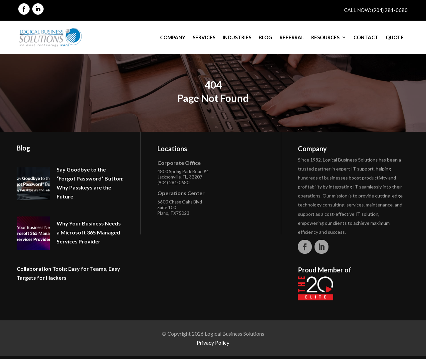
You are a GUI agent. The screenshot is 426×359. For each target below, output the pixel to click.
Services (204, 37)
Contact (365, 37)
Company (172, 37)
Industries (237, 37)
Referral (292, 37)
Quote (395, 37)
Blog (265, 37)
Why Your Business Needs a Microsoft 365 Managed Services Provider (89, 232)
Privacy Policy (213, 342)
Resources (325, 37)
